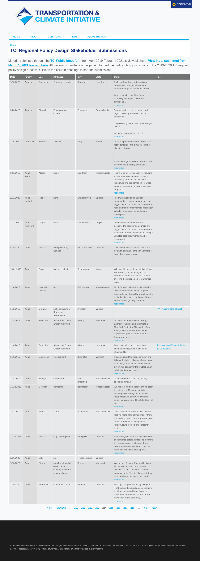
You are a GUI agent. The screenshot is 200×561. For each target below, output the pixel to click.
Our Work (54, 36)
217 (125, 507)
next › (146, 507)
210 (76, 507)
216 (118, 507)
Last (41, 77)
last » (155, 507)
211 (83, 507)
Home (16, 36)
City (79, 77)
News (73, 36)
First (28, 77)
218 (132, 507)
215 (111, 507)
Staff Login (184, 4)
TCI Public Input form (65, 60)
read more (119, 105)
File (159, 77)
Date (12, 77)
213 (97, 507)
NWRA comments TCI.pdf (169, 309)
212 (90, 507)
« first (49, 507)
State (98, 77)
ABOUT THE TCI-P (97, 36)
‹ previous (60, 507)
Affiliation (58, 77)
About (34, 36)
